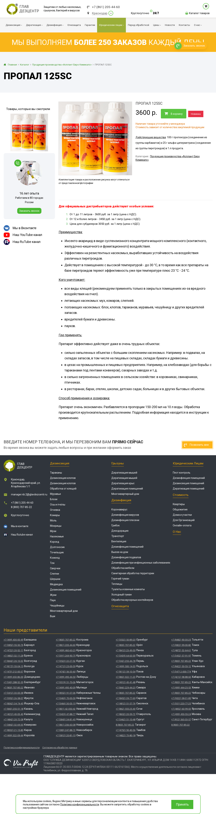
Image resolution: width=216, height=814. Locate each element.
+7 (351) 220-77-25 (181, 703)
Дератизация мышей (124, 472)
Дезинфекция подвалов (126, 557)
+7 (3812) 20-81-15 (65, 735)
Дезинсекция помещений (65, 589)
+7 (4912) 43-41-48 (125, 682)
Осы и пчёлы (57, 504)
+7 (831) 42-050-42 (65, 708)
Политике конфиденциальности (79, 804)
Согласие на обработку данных (59, 747)
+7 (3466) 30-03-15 (65, 703)
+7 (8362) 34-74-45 (13, 703)
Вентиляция (118, 541)
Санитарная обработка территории (132, 573)
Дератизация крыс (122, 483)
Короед (54, 541)
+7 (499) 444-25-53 (181, 687)
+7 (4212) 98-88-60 (181, 677)
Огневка (55, 509)
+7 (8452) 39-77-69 (125, 698)
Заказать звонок (29, 210)
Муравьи (55, 493)
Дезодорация (119, 530)
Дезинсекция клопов (63, 477)
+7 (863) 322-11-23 (125, 677)
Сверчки (55, 568)
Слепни (54, 573)
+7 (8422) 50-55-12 (181, 666)
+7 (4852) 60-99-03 (181, 708)
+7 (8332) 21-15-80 (13, 730)
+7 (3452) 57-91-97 (181, 655)
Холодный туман (121, 594)
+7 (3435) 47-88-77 (65, 714)
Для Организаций (184, 520)
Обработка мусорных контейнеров (132, 599)
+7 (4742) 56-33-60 (65, 671)
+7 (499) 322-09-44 (13, 735)
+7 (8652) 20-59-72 (125, 714)
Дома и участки (182, 514)
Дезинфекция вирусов (125, 514)
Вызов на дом (119, 552)
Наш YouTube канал (23, 234)
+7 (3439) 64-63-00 (125, 655)
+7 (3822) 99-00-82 (181, 645)
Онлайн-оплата (182, 525)
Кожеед (55, 557)
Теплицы (116, 583)
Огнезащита (120, 606)
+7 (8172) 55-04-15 (13, 666)
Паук (53, 600)
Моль (53, 520)
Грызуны (117, 463)
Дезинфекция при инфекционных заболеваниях (140, 562)
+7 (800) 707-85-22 (13, 687)
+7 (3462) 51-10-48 (125, 719)
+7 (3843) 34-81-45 (65, 719)
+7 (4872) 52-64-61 (181, 650)
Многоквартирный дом (64, 610)
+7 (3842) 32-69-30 (13, 724)
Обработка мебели (122, 567)
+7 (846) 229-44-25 (125, 687)
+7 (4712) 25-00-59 (65, 666)
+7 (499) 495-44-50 (65, 677)
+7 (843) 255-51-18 (13, 708)
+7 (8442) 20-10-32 (13, 661)
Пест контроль (181, 472)
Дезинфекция (121, 500)
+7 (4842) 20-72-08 (13, 719)
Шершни (55, 579)
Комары (55, 515)
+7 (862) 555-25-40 (125, 708)
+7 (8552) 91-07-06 (65, 693)
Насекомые (57, 536)
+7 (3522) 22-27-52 (65, 661)
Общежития (180, 509)
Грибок (115, 525)
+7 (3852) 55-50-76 (13, 645)
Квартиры (179, 504)
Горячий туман (120, 578)
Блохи (53, 499)
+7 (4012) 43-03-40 (13, 714)
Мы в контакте (19, 526)
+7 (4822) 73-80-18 (125, 735)
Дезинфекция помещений (127, 546)
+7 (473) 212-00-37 (13, 671)
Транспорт (117, 536)
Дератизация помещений (127, 488)
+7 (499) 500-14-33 (125, 666)
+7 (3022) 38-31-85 (181, 698)
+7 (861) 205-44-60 (106, 7)
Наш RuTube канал (22, 242)
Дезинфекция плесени (125, 520)
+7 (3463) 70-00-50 (65, 698)
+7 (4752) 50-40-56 (125, 730)
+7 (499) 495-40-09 (65, 687)
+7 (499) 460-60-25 (65, 650)
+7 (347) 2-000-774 (181, 671)
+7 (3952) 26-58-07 (13, 698)
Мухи (53, 531)
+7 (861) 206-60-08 (65, 724)
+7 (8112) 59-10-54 (125, 671)
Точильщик (57, 552)
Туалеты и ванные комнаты (128, 589)
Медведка (56, 584)
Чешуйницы (57, 605)
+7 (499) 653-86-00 (13, 677)
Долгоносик (57, 547)
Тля (52, 563)
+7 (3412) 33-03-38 (13, 693)
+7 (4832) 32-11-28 (13, 655)
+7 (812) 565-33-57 (181, 719)
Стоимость (181, 495)
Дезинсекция (59, 463)
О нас (177, 532)
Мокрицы (55, 525)
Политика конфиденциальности (22, 747)
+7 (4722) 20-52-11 (13, 650)
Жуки (53, 594)
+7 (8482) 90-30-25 (181, 639)
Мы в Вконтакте (20, 228)
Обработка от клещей (63, 488)
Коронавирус (119, 509)
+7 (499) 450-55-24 (181, 714)
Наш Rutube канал (22, 534)
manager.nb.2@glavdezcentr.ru (29, 494)
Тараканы (56, 472)
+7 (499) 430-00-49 (13, 639)
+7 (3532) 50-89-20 (125, 639)
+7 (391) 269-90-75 (65, 655)
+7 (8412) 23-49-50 (125, 650)
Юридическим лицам (188, 463)
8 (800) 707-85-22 (21, 507)
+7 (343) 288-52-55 (13, 682)
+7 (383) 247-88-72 (65, 730)
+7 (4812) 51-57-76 (125, 703)
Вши (52, 616)
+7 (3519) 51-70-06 (65, 682)
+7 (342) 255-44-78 (125, 661)
